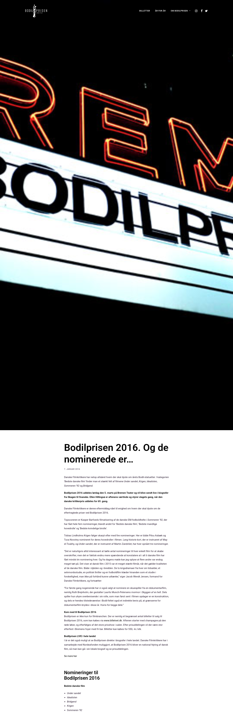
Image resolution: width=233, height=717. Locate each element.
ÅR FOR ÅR (160, 11)
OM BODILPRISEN (180, 11)
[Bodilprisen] (36, 10)
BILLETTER (144, 11)
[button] (196, 11)
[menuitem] (144, 11)
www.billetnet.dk (113, 593)
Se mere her (70, 629)
